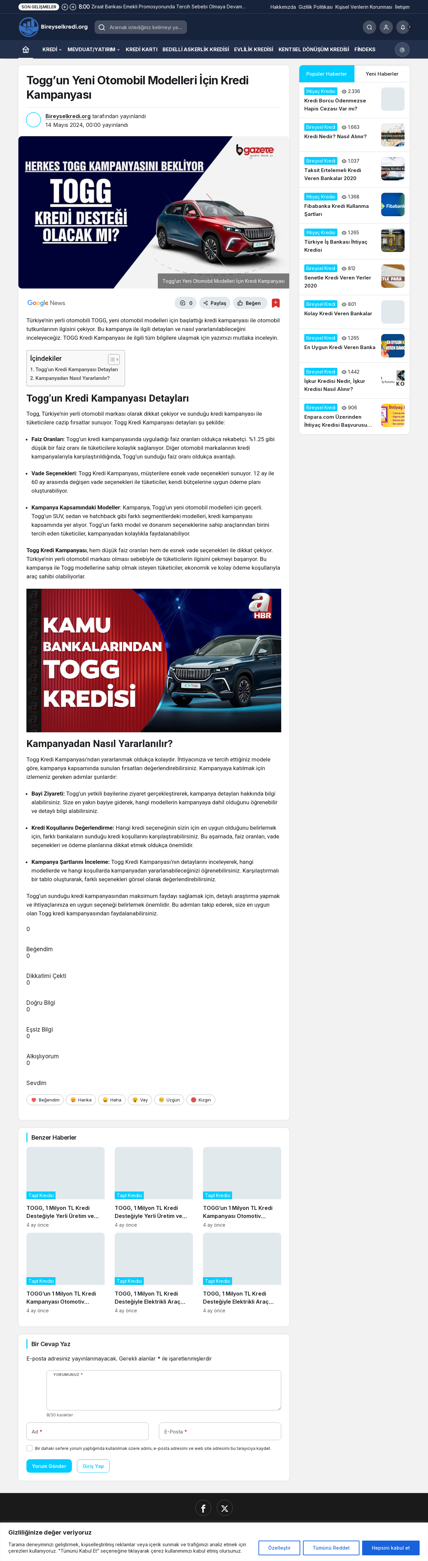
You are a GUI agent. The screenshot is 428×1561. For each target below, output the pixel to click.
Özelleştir (279, 1548)
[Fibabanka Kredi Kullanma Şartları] (354, 205)
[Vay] (140, 1099)
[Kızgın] (200, 1099)
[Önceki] (65, 6)
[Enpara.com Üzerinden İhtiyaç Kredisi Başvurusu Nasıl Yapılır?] (354, 416)
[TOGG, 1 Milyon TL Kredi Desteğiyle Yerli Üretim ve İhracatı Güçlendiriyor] (65, 1187)
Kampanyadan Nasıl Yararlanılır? (72, 378)
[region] (214, 1542)
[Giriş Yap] (386, 27)
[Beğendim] (45, 1099)
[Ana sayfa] (26, 49)
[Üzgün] (169, 1099)
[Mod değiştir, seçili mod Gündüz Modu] (402, 49)
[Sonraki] (73, 6)
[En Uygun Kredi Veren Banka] (354, 345)
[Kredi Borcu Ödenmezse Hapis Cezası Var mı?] (354, 100)
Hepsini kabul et (391, 1548)
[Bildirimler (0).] (403, 27)
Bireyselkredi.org (68, 116)
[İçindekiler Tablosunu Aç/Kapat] (110, 359)
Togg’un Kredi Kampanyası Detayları (76, 369)
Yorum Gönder (49, 1466)
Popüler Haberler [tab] (326, 74)
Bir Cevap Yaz (50, 1343)
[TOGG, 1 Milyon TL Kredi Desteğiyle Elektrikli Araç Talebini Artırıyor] (154, 1273)
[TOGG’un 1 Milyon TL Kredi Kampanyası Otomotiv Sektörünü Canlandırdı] (242, 1187)
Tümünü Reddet (331, 1548)
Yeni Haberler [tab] (382, 74)
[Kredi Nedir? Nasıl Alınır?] (354, 135)
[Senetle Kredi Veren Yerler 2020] (354, 277)
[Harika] (81, 1099)
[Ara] (369, 27)
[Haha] (112, 1099)
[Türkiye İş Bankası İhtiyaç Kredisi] (354, 241)
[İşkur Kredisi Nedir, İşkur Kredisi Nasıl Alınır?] (354, 380)
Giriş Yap (93, 1466)
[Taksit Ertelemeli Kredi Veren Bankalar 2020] (354, 169)
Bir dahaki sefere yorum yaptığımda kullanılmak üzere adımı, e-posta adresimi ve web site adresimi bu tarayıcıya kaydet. (153, 1448)
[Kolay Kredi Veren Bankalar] (354, 312)
